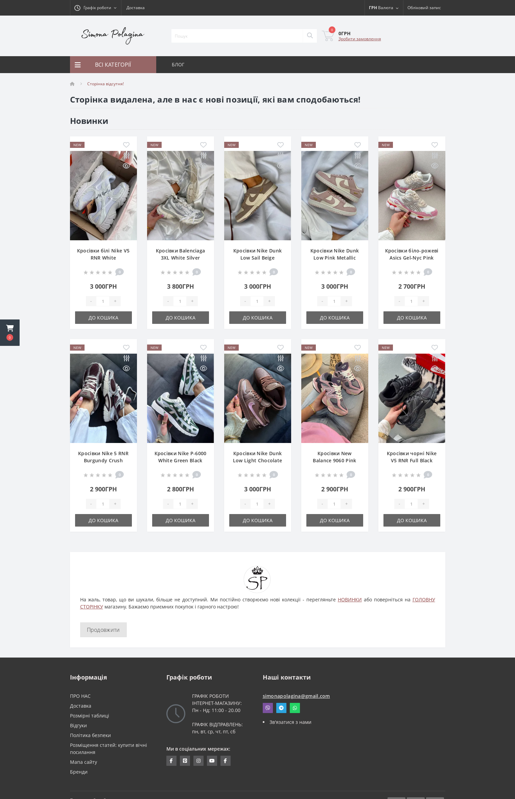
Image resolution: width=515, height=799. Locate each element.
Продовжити (103, 630)
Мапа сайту (83, 762)
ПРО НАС (80, 696)
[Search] (310, 36)
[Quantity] (103, 301)
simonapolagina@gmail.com (296, 696)
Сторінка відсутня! (105, 84)
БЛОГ (178, 64)
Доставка (135, 7)
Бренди (79, 772)
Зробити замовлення (359, 39)
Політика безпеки (90, 735)
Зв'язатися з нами (290, 722)
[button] (10, 332)
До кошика (103, 317)
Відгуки (78, 725)
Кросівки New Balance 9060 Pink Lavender (334, 460)
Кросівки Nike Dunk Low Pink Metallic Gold (334, 257)
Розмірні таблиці (89, 715)
